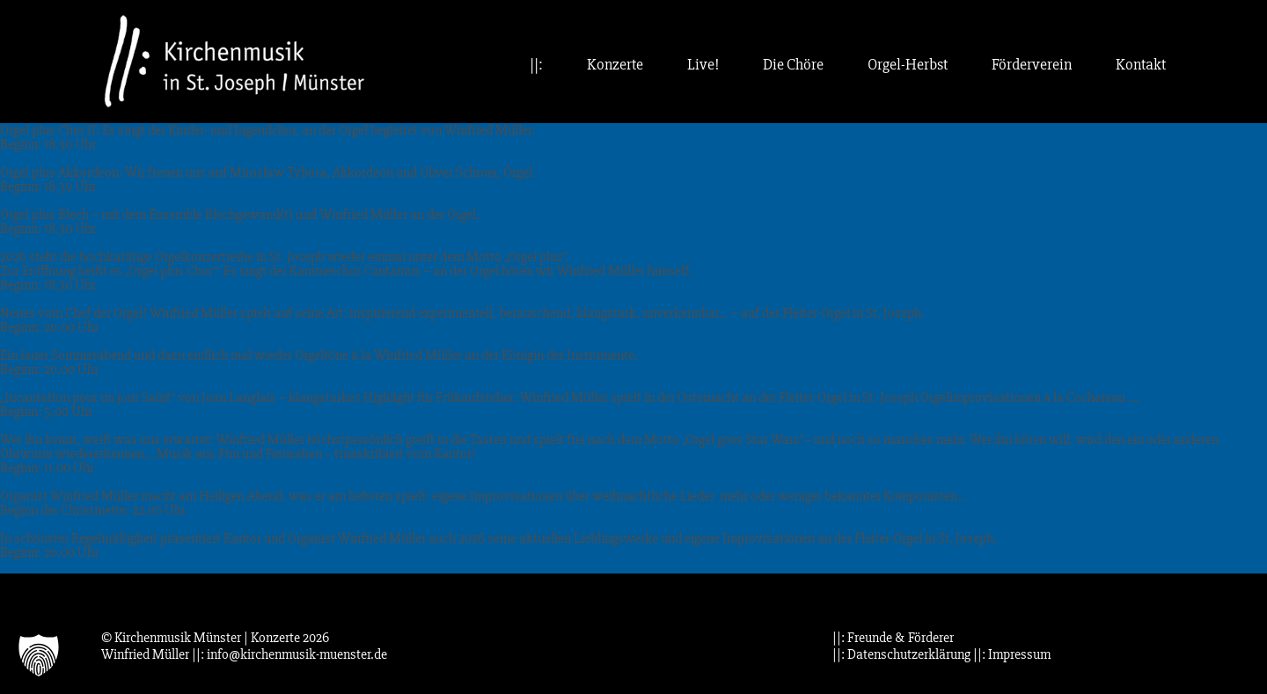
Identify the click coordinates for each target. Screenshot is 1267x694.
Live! (703, 64)
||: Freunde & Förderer (893, 638)
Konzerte (615, 64)
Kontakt (1141, 64)
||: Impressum (1012, 654)
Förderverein (1032, 64)
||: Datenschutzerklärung (901, 654)
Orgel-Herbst (908, 64)
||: (536, 64)
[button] (38, 655)
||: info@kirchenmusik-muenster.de (289, 654)
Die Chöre (793, 64)
